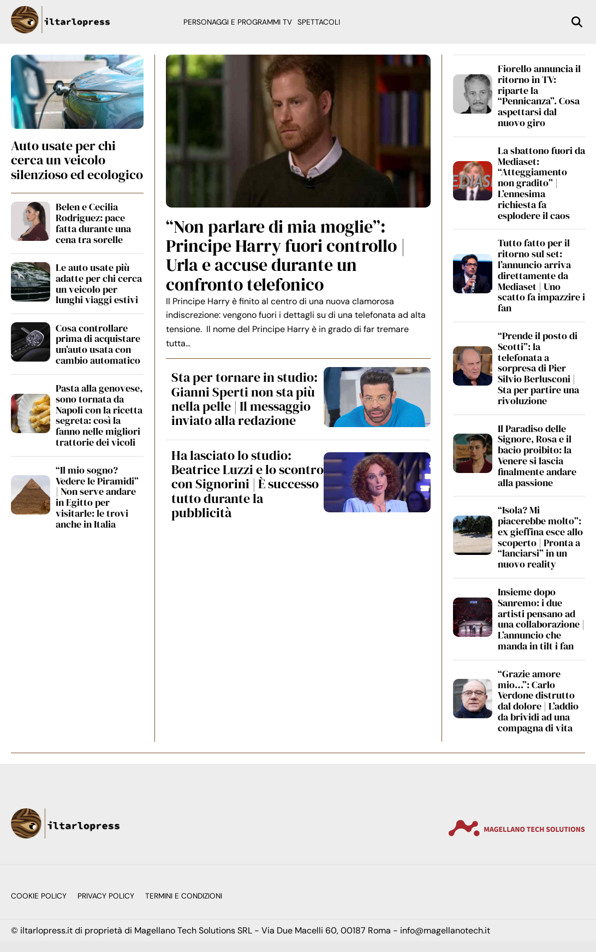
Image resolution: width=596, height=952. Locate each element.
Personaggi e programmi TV (237, 22)
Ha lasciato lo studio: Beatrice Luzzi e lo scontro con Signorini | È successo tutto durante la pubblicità (247, 484)
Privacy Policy (106, 896)
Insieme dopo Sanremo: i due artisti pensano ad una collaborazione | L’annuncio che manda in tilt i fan (541, 619)
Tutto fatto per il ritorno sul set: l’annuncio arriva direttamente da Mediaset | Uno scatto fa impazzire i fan (541, 275)
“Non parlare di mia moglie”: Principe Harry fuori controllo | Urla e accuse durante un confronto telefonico (286, 256)
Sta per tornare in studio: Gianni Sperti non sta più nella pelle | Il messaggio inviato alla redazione (244, 398)
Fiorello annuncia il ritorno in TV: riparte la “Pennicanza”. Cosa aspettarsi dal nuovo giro (539, 95)
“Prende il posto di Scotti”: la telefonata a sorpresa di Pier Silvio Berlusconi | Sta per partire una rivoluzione (538, 368)
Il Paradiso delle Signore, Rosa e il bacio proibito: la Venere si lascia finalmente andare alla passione (537, 455)
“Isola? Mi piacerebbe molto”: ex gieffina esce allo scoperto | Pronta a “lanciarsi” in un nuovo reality (540, 537)
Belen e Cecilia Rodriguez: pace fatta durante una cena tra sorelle (93, 223)
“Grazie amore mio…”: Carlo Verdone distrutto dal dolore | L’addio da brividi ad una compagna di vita (538, 701)
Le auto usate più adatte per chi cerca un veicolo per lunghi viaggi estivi (99, 283)
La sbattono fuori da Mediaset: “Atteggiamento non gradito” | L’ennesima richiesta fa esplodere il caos (541, 183)
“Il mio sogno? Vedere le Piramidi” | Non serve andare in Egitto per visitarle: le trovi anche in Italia (97, 497)
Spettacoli (318, 22)
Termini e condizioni (183, 896)
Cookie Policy (39, 896)
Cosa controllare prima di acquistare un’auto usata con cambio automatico (98, 344)
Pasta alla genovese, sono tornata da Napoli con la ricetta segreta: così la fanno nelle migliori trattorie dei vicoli (99, 415)
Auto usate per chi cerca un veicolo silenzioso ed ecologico (77, 160)
